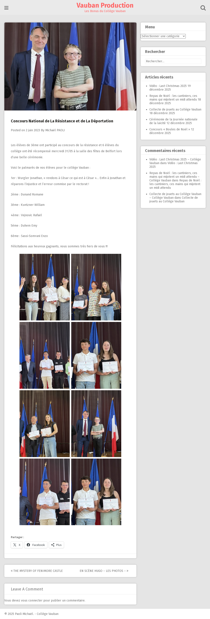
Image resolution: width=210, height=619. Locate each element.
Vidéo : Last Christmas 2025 (168, 86)
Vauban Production (105, 5)
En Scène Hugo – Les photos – (104, 571)
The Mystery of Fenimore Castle (37, 571)
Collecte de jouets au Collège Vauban (175, 109)
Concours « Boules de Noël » (169, 129)
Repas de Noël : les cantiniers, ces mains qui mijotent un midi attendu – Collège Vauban (174, 176)
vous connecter (31, 600)
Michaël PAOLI (55, 130)
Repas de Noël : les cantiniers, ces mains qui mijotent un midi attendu (173, 97)
